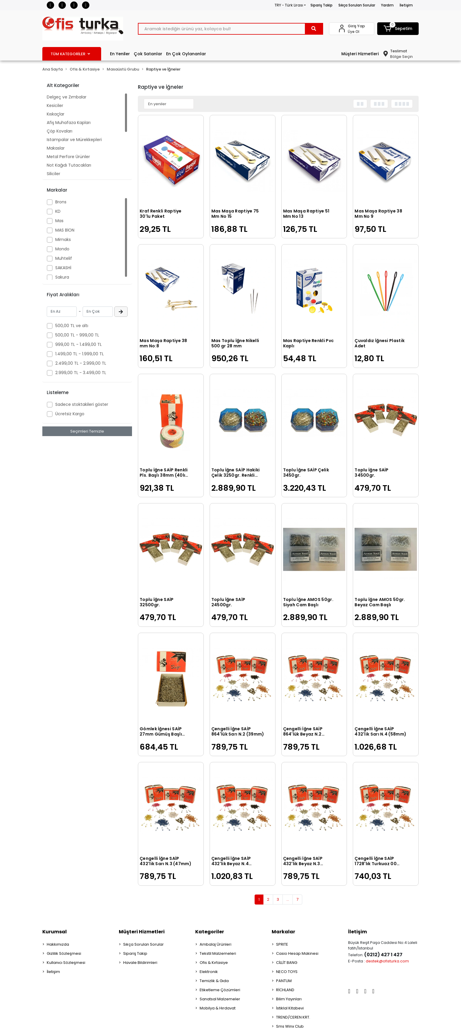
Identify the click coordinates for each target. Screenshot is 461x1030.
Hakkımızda (58, 944)
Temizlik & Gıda (214, 981)
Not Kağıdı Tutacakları (69, 165)
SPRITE (282, 944)
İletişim (406, 5)
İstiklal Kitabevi (290, 1008)
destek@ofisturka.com (387, 961)
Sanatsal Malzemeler (220, 999)
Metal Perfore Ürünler (68, 157)
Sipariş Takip (321, 5)
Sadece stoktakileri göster (81, 404)
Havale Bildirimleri (140, 962)
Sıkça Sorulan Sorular (356, 5)
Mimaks (63, 239)
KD (58, 211)
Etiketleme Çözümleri (220, 990)
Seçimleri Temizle (87, 431)
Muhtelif (63, 258)
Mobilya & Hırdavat (217, 1008)
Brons (60, 202)
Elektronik (209, 971)
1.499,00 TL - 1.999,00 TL (79, 354)
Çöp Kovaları (59, 131)
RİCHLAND (285, 990)
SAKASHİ (63, 268)
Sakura (62, 277)
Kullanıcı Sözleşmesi (66, 962)
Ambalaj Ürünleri (215, 944)
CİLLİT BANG (286, 962)
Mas (59, 221)
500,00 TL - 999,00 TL (77, 335)
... (287, 899)
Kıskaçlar (55, 114)
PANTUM (284, 981)
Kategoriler (209, 931)
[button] (398, 28)
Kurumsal (54, 931)
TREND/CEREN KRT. (293, 1017)
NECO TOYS (287, 971)
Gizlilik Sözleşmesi (64, 953)
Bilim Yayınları (289, 999)
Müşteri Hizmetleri (360, 54)
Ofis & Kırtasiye (214, 962)
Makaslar (56, 148)
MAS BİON (64, 230)
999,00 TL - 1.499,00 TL (78, 344)
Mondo (62, 249)
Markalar (283, 931)
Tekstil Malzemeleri (218, 953)
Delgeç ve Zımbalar (66, 97)
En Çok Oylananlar (186, 54)
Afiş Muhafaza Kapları (69, 122)
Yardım (387, 5)
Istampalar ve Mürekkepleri (74, 140)
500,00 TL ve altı (71, 326)
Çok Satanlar (148, 54)
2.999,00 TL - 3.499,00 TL (80, 373)
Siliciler (53, 174)
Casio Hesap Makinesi (297, 953)
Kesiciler (55, 105)
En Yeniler (120, 54)
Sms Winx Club (290, 1026)
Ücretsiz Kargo (69, 414)
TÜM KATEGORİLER (70, 54)
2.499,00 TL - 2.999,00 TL (80, 363)
